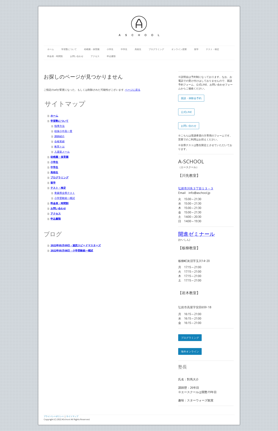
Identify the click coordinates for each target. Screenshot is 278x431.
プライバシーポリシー (54, 416)
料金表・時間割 (55, 56)
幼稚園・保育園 (91, 49)
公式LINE (186, 112)
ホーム (50, 49)
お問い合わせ (76, 56)
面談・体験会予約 (191, 98)
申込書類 (111, 56)
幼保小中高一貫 (63, 131)
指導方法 (59, 126)
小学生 (110, 49)
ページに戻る (132, 89)
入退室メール (62, 151)
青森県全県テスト (64, 193)
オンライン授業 (179, 49)
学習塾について (69, 49)
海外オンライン (190, 351)
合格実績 (59, 141)
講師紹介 (59, 136)
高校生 (138, 49)
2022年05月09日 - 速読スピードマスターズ (75, 245)
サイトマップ (72, 416)
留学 (196, 49)
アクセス (95, 56)
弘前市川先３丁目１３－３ (195, 188)
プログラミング (156, 49)
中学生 (124, 49)
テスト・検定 (212, 49)
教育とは (59, 146)
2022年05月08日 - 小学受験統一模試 (71, 250)
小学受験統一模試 (64, 198)
